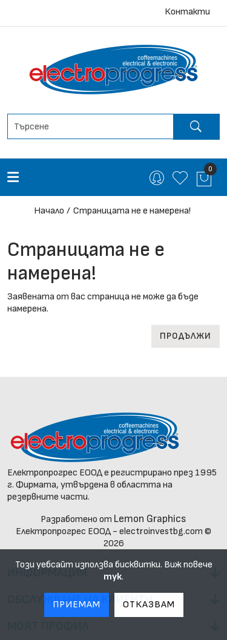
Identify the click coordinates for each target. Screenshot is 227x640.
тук (113, 577)
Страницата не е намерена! (132, 211)
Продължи (185, 336)
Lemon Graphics (150, 518)
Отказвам (149, 604)
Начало (49, 211)
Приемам (76, 604)
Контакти (187, 12)
